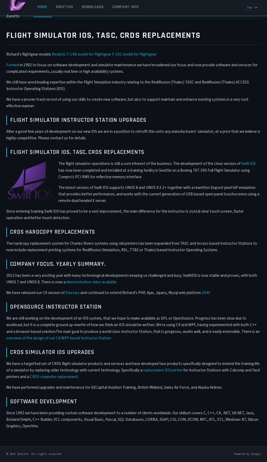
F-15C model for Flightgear (134, 54)
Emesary (72, 293)
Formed (12, 65)
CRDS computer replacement (54, 377)
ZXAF (206, 293)
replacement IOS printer (163, 370)
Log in (251, 7)
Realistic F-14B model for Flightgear (81, 54)
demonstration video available (91, 282)
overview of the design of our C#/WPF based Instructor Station (58, 338)
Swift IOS (248, 163)
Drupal (256, 454)
